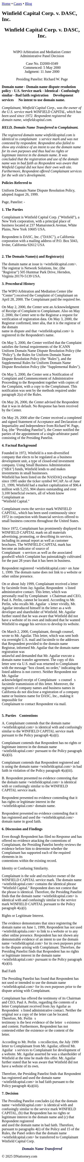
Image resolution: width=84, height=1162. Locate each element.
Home (6, 4)
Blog (28, 4)
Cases (18, 4)
